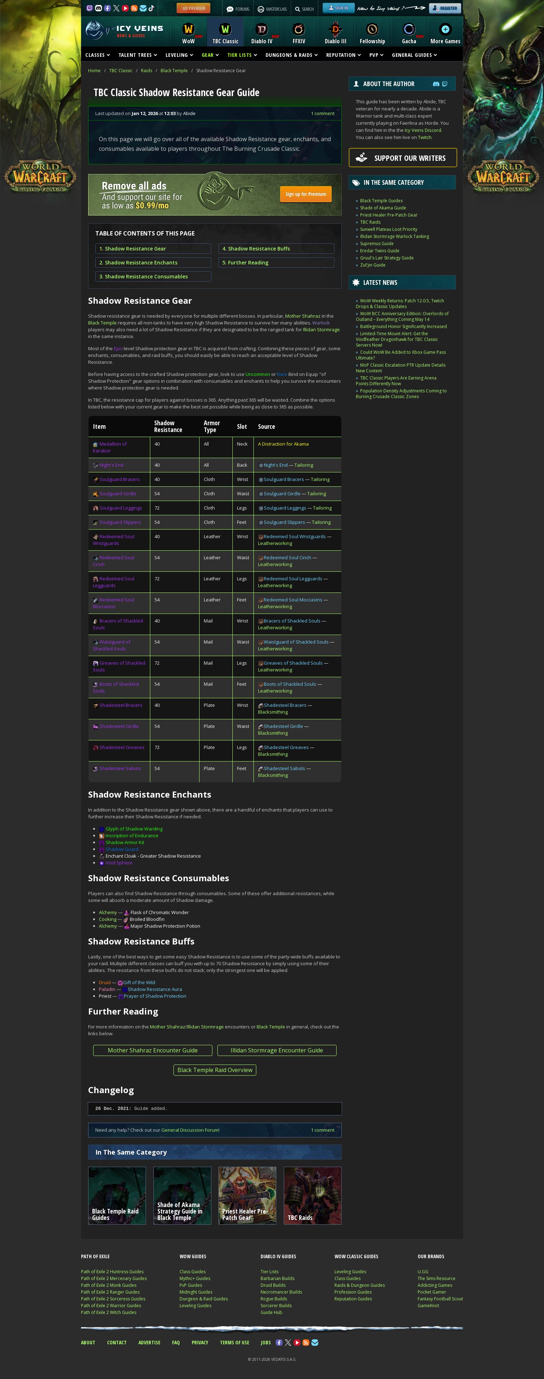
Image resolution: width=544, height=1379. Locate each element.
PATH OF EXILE (95, 1256)
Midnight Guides (196, 1292)
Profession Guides (353, 1292)
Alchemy (108, 912)
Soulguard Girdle (118, 493)
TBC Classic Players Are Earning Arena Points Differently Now (396, 381)
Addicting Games (435, 1285)
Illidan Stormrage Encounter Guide (277, 1050)
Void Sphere (119, 862)
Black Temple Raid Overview (214, 1070)
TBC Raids (370, 222)
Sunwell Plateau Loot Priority (388, 229)
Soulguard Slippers (120, 522)
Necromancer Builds (281, 1292)
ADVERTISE (149, 1342)
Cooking (107, 919)
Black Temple (174, 71)
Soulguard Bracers (120, 479)
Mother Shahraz (303, 316)
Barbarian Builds (277, 1278)
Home (94, 71)
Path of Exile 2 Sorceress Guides (113, 1299)
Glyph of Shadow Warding (134, 828)
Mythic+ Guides (195, 1278)
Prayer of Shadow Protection (155, 996)
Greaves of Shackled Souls (293, 663)
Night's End (112, 465)
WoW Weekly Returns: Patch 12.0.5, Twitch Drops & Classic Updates (400, 303)
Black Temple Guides (381, 201)
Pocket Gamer (432, 1292)
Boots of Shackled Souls (290, 684)
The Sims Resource (436, 1278)
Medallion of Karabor (110, 447)
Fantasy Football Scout (440, 1299)
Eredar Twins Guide (379, 251)
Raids (146, 71)
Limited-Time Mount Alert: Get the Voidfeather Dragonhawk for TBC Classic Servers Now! (397, 339)
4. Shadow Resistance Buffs (256, 248)
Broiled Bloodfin (147, 919)
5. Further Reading (245, 262)
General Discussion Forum (189, 1130)
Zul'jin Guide (373, 265)
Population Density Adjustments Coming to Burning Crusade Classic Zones (401, 394)
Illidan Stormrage (321, 329)
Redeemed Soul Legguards (113, 582)
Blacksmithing (273, 712)
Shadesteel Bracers (121, 705)
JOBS (266, 1342)
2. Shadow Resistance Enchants (138, 262)
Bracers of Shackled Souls (292, 620)
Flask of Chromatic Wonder (160, 912)
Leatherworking (275, 543)
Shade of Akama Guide (383, 208)
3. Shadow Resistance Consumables (143, 276)
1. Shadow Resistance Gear (132, 248)
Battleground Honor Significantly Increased (403, 326)
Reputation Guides (353, 1299)
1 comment (322, 113)
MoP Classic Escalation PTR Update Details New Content (400, 368)
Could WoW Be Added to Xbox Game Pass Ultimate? (401, 355)
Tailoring (303, 465)
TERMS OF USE (234, 1342)
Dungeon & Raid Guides (204, 1299)
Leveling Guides (195, 1306)
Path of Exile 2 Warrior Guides (111, 1306)
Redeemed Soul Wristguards (113, 539)
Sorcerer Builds (276, 1306)
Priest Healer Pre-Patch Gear (389, 215)
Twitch (425, 137)
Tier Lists (269, 1272)
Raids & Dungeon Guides (359, 1285)
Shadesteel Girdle (119, 726)
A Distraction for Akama (283, 444)
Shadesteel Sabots (120, 768)
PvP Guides (191, 1285)
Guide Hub (271, 1312)
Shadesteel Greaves (122, 747)
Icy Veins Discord (423, 130)
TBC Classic (120, 71)
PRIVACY (200, 1342)
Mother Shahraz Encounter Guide (153, 1050)
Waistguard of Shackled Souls (111, 645)
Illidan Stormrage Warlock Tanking (394, 236)
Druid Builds (273, 1285)
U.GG (423, 1272)
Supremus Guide (377, 243)
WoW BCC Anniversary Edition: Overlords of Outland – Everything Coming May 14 (402, 316)
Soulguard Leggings (121, 508)
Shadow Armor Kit (125, 842)
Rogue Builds (274, 1299)
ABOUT (88, 1342)
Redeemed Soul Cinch (287, 557)
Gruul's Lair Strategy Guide (387, 258)
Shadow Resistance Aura (155, 989)
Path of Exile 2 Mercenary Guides (114, 1278)
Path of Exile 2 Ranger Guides (110, 1292)
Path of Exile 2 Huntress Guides (112, 1272)
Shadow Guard (122, 849)
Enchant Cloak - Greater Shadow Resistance (153, 856)
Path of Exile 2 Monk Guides (108, 1285)
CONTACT (117, 1342)
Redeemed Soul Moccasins (113, 603)
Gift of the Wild (139, 982)
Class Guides (193, 1272)
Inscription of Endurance (132, 835)
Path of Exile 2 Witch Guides (108, 1312)
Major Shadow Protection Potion (165, 926)
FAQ (176, 1342)
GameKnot (428, 1306)
